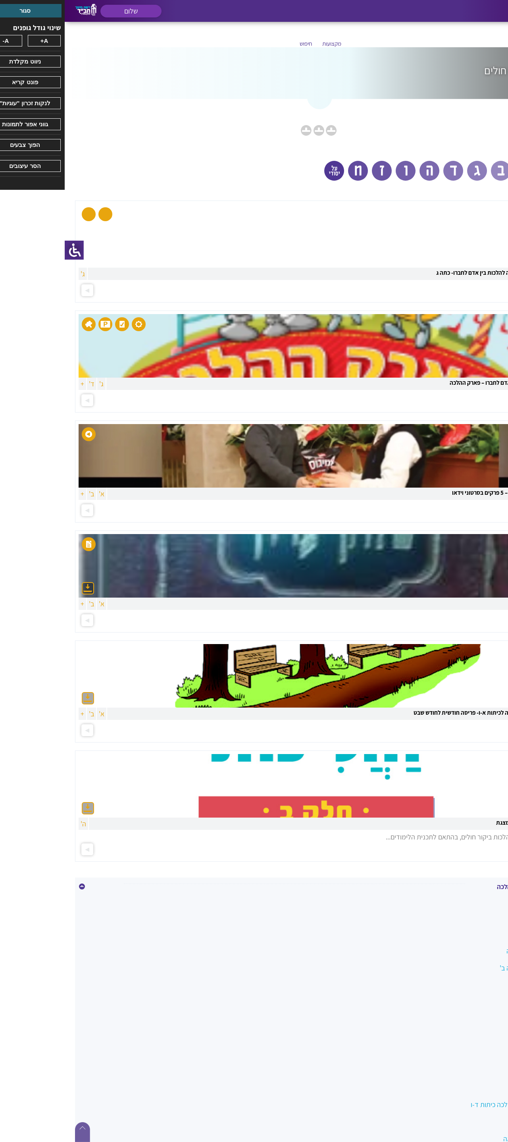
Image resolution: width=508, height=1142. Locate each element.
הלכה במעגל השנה (467, 950)
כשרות (484, 1070)
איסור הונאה (476, 916)
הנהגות (483, 1002)
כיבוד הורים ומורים (468, 1053)
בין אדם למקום (473, 933)
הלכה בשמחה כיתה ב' (464, 967)
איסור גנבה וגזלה (470, 899)
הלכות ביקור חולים (468, 985)
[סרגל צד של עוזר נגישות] (9, 250)
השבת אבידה (475, 1019)
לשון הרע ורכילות (470, 1087)
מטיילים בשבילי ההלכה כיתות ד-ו (449, 1104)
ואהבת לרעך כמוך (469, 1036)
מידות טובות (476, 1121)
